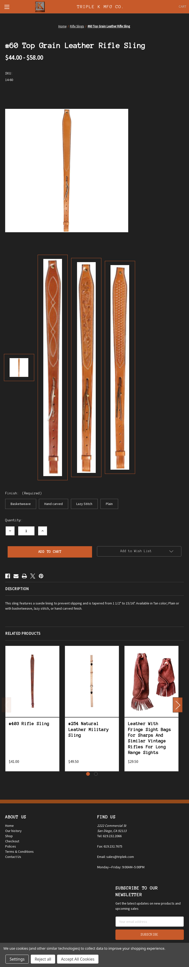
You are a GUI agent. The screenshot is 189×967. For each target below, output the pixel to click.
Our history (13, 831)
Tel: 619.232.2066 (109, 836)
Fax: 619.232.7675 (109, 846)
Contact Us (13, 856)
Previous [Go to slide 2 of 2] (6, 704)
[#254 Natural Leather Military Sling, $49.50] (92, 681)
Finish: (23, 493)
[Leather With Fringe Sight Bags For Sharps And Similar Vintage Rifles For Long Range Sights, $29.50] (151, 681)
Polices (10, 846)
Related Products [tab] (22, 633)
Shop (9, 836)
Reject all (43, 959)
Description (17, 588)
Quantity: (14, 520)
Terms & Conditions (19, 851)
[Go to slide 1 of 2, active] (88, 774)
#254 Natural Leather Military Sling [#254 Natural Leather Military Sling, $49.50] (88, 729)
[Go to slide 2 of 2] (96, 774)
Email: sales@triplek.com (115, 856)
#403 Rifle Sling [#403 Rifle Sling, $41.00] (29, 723)
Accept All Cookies (77, 959)
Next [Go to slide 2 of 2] (178, 704)
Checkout (12, 841)
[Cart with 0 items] (182, 6)
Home (9, 825)
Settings (17, 959)
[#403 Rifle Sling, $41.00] (32, 681)
